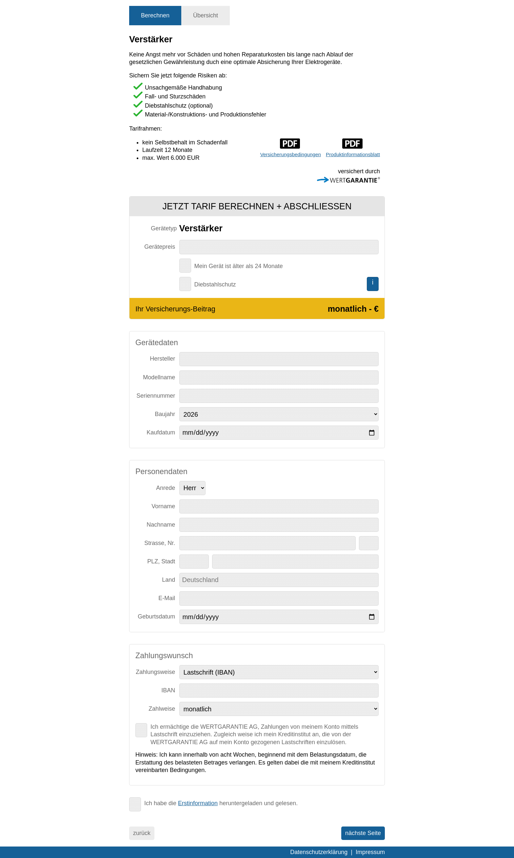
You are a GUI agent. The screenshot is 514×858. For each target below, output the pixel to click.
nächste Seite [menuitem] (363, 833)
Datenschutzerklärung (318, 852)
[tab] (155, 15)
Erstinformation (198, 803)
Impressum (370, 852)
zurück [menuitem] (141, 833)
